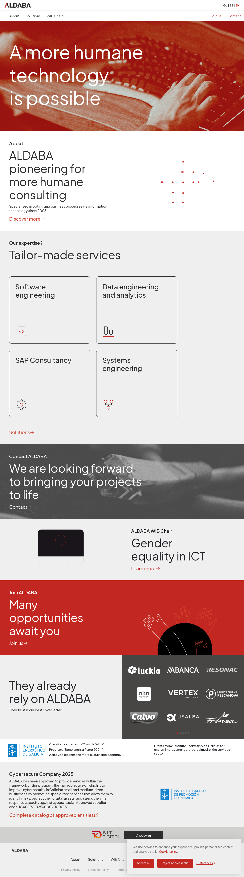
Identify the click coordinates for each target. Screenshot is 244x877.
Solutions (33, 16)
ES (231, 5)
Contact (234, 16)
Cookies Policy (98, 870)
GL (225, 5)
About (14, 16)
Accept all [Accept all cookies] (143, 863)
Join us (216, 16)
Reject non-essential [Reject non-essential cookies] (175, 863)
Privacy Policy (70, 870)
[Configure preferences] (206, 863)
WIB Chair (55, 16)
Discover (143, 835)
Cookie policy (168, 851)
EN (237, 5)
